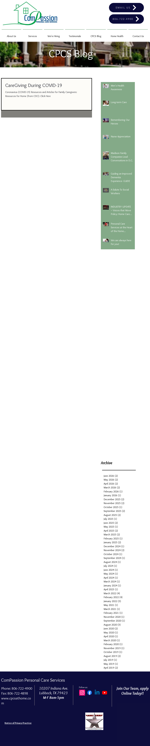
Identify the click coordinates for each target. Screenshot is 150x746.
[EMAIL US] (126, 7)
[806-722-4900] (126, 19)
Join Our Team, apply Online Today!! (132, 691)
